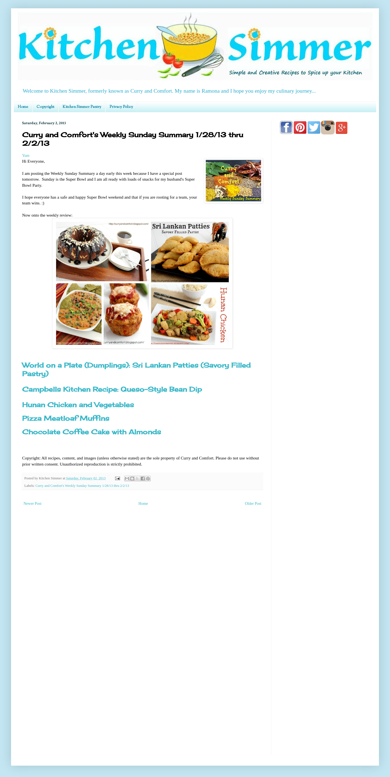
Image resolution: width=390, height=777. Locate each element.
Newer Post (32, 503)
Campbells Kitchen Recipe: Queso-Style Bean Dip (112, 389)
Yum (25, 156)
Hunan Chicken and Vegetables (78, 405)
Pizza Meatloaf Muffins (65, 418)
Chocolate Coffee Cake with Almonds (91, 432)
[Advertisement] (323, 357)
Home (23, 107)
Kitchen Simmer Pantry (82, 107)
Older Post (253, 503)
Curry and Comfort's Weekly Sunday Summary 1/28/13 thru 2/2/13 (82, 486)
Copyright (45, 107)
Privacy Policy (121, 107)
